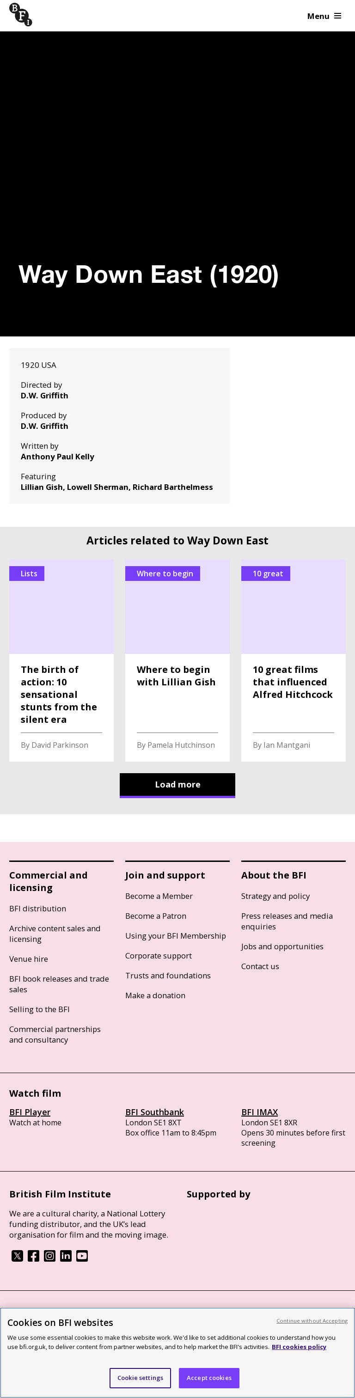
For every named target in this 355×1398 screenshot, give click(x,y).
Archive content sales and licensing (55, 933)
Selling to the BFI (39, 1009)
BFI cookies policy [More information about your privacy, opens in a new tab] (299, 1347)
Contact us (260, 966)
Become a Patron (155, 915)
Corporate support (158, 955)
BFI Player (29, 1111)
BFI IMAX (259, 1111)
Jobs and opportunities (282, 946)
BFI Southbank (154, 1111)
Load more (178, 784)
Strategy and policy (275, 896)
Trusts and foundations (168, 975)
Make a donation (155, 995)
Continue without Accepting (312, 1320)
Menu (324, 16)
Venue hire (28, 958)
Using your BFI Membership (175, 935)
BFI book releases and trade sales (59, 984)
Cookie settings (140, 1378)
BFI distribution (37, 908)
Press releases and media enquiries (287, 921)
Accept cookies (209, 1378)
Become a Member (159, 896)
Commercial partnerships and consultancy (55, 1034)
